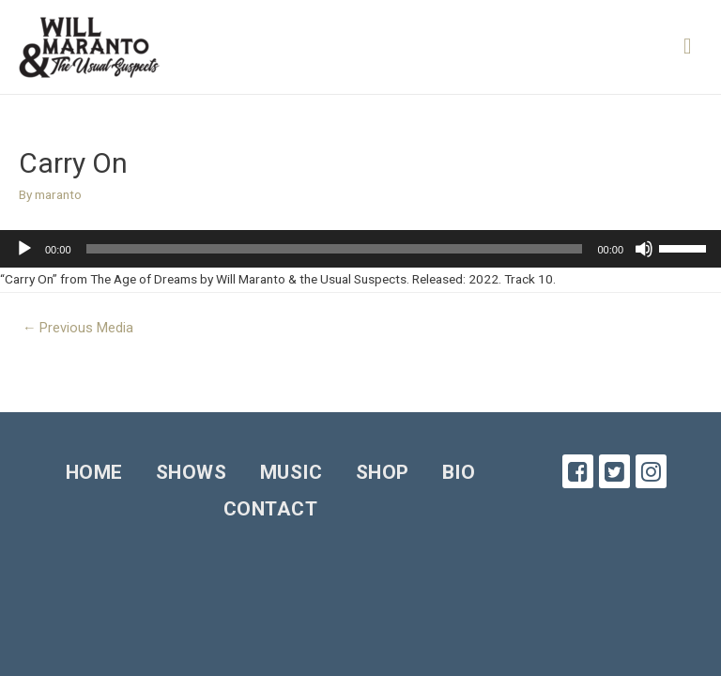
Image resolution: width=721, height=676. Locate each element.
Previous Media (78, 327)
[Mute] (644, 248)
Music (291, 472)
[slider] (334, 249)
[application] (360, 249)
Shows (191, 472)
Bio (459, 472)
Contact (270, 509)
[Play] (24, 248)
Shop (382, 472)
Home (94, 472)
